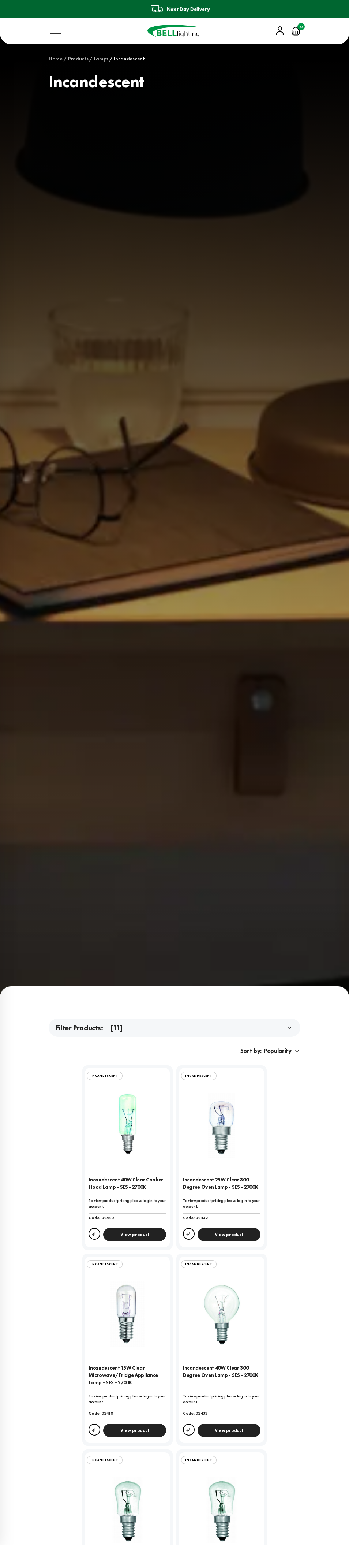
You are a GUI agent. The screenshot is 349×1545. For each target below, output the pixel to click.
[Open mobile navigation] (56, 31)
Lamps (101, 58)
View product (134, 1234)
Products (78, 58)
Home (56, 58)
